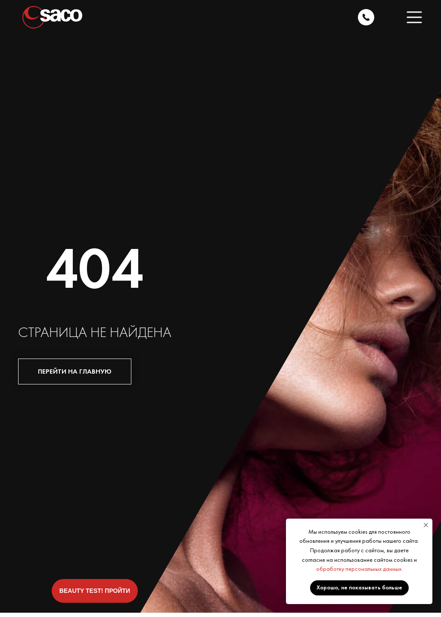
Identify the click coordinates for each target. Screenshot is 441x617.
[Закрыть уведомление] (426, 525)
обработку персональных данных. (359, 569)
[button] (414, 17)
